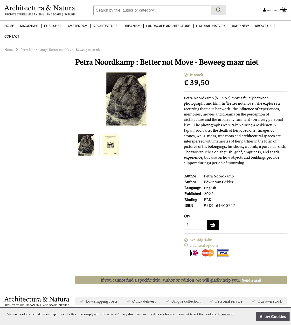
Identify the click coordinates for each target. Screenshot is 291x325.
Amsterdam (77, 26)
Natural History (211, 26)
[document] (148, 316)
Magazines (29, 26)
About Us (263, 26)
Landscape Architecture (168, 26)
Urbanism (132, 26)
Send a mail (251, 280)
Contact (11, 36)
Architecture (105, 26)
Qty (187, 215)
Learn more (226, 314)
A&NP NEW (240, 26)
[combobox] (152, 10)
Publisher (53, 26)
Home (9, 26)
